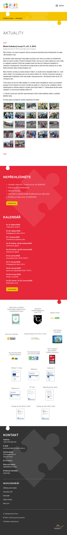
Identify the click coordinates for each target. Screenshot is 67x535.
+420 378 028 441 (9, 442)
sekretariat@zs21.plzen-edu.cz (14, 448)
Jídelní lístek (7, 500)
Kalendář (6, 496)
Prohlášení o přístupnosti (11, 521)
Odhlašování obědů (10, 488)
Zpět (5, 43)
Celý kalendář (12, 289)
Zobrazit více (12, 203)
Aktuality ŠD (7, 492)
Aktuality (18, 18)
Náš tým (6, 503)
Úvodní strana (8, 18)
